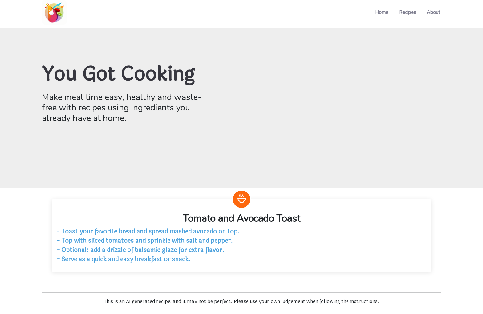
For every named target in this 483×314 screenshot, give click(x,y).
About (433, 12)
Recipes (407, 12)
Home (381, 12)
